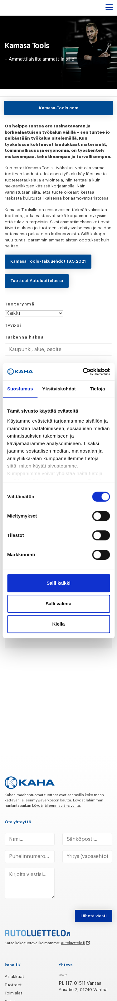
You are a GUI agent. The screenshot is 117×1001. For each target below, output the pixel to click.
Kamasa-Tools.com (58, 108)
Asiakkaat (14, 976)
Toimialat (13, 993)
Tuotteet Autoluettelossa (36, 281)
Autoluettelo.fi (73, 943)
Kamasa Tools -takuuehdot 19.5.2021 (48, 261)
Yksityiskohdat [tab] (59, 388)
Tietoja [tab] (97, 388)
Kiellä (58, 624)
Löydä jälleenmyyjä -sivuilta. (56, 805)
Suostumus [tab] (20, 388)
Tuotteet (13, 985)
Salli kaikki (58, 583)
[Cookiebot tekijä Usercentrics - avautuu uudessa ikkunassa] (83, 372)
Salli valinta (58, 603)
